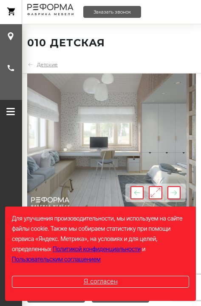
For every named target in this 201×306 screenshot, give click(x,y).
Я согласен (101, 281)
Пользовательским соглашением (56, 259)
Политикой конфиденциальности (97, 248)
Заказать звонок (112, 12)
